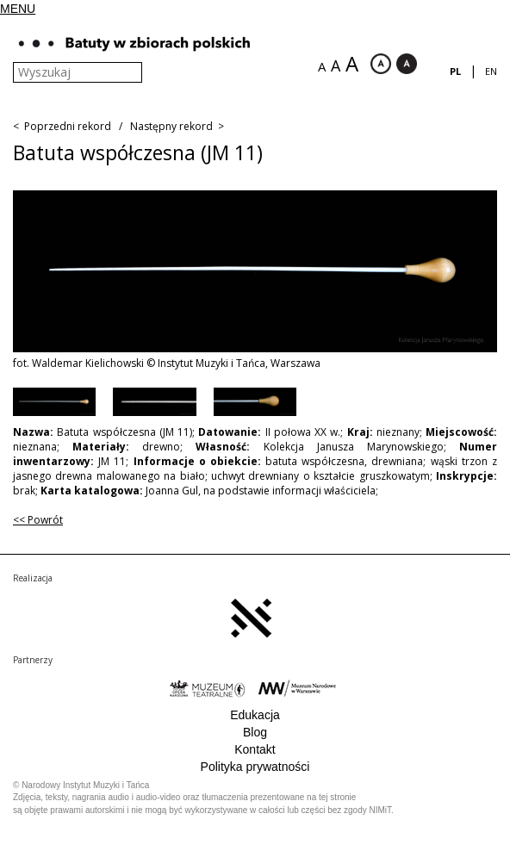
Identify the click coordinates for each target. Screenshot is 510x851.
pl (455, 71)
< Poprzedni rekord (62, 126)
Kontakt (254, 749)
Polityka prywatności (255, 766)
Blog (255, 732)
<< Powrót (38, 519)
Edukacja (255, 715)
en (491, 71)
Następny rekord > (177, 126)
